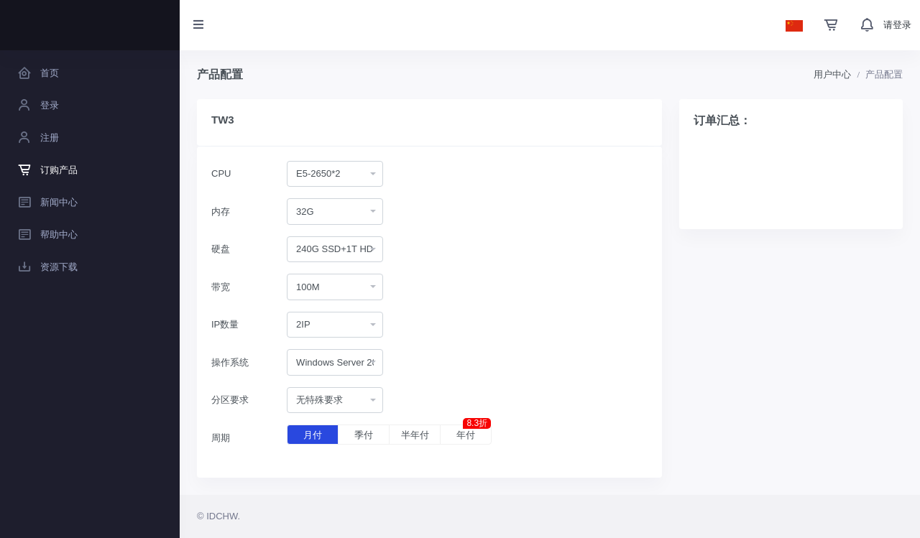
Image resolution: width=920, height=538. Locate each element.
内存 (220, 211)
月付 (312, 435)
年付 (473, 432)
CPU (221, 173)
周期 (220, 437)
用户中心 (832, 74)
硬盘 (220, 249)
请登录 (897, 24)
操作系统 (230, 362)
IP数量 (225, 324)
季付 (363, 435)
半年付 (415, 435)
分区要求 (230, 399)
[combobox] (335, 174)
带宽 (220, 287)
